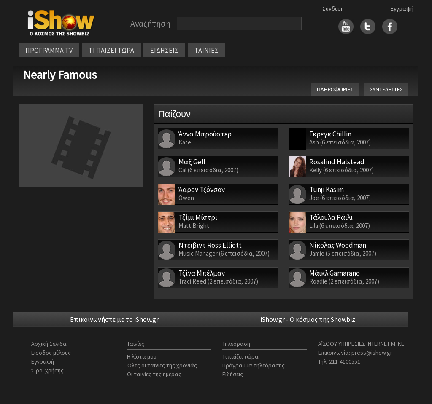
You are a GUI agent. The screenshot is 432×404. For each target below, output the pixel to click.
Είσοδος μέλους (51, 352)
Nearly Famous (60, 74)
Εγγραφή (402, 8)
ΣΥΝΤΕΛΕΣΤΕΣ (386, 89)
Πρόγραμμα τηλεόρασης (253, 365)
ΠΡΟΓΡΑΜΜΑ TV (49, 50)
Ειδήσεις (232, 374)
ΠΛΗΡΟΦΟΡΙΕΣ (335, 89)
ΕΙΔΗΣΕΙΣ (164, 50)
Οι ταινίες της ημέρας (154, 374)
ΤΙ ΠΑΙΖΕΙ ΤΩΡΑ (111, 50)
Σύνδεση (333, 8)
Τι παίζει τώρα (240, 356)
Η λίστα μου (142, 356)
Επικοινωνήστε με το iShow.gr (114, 319)
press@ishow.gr (371, 352)
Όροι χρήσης (47, 370)
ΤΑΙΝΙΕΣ (206, 50)
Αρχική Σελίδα (49, 344)
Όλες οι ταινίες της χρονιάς (162, 365)
